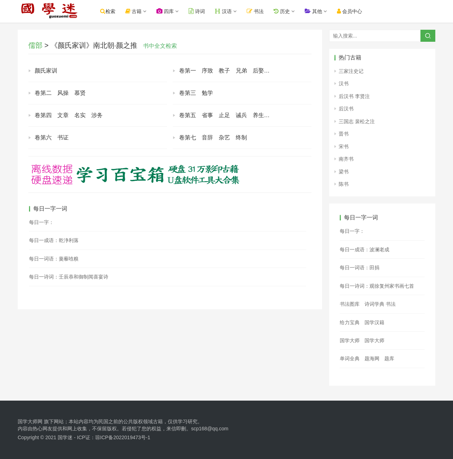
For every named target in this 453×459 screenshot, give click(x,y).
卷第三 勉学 (196, 93)
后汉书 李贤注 (354, 96)
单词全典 (350, 358)
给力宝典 (350, 322)
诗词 (205, 11)
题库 (389, 358)
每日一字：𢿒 (352, 231)
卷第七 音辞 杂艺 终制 (213, 137)
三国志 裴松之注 (357, 121)
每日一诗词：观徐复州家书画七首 (377, 286)
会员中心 (357, 11)
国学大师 (350, 340)
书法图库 (350, 304)
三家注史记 (351, 71)
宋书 (344, 146)
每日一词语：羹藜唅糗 (54, 259)
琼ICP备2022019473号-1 (122, 437)
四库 (173, 11)
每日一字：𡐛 (41, 222)
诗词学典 (374, 304)
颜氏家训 (46, 71)
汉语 (231, 11)
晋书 (344, 134)
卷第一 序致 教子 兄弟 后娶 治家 (230, 71)
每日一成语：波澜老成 (364, 249)
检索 (115, 11)
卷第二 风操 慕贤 (60, 93)
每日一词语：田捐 (359, 267)
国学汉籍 (374, 322)
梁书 (344, 171)
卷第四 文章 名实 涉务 (69, 115)
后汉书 (346, 108)
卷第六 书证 (52, 137)
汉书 (344, 83)
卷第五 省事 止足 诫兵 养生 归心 (230, 115)
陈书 (344, 184)
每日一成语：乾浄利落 (54, 240)
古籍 (141, 11)
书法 (263, 11)
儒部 (35, 45)
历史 (289, 11)
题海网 (372, 358)
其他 (321, 11)
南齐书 (346, 159)
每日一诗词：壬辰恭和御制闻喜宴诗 (68, 277)
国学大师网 (30, 421)
